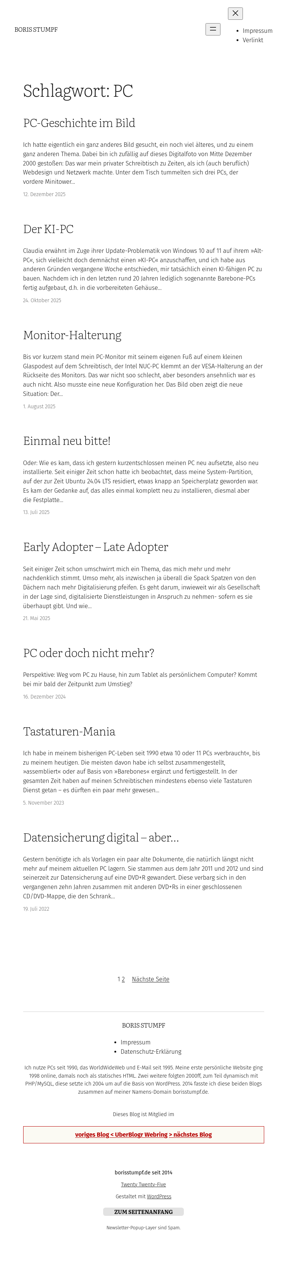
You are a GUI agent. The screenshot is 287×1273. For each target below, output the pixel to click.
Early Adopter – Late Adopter (96, 546)
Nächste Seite (150, 979)
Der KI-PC (48, 228)
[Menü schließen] (235, 13)
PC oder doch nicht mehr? (89, 652)
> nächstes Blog (190, 1134)
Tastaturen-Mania (69, 730)
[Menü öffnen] (213, 29)
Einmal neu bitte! (67, 440)
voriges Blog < (95, 1134)
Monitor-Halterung (72, 334)
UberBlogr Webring (141, 1134)
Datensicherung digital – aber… (101, 836)
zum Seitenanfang (143, 1211)
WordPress (159, 1196)
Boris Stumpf (36, 29)
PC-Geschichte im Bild (79, 122)
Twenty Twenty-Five (143, 1184)
